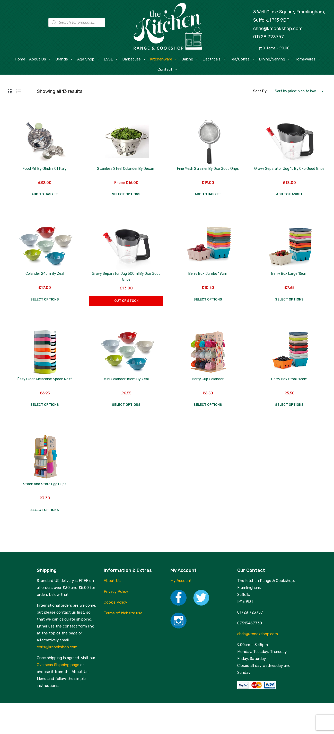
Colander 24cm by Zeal (44, 273)
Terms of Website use (123, 613)
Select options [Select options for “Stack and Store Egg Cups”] (44, 510)
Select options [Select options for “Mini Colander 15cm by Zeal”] (126, 404)
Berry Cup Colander (208, 379)
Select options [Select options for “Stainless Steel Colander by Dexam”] (126, 194)
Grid (10, 91)
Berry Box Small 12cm (289, 379)
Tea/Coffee (242, 59)
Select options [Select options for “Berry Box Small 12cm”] (289, 404)
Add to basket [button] (44, 194)
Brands (64, 59)
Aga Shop (88, 59)
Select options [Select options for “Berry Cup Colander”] (208, 404)
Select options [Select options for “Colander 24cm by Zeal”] (44, 299)
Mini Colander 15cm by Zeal (126, 379)
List (18, 91)
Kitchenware (164, 59)
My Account (181, 580)
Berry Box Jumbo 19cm (207, 273)
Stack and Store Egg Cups (44, 484)
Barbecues (134, 59)
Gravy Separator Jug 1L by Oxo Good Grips (289, 168)
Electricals (214, 59)
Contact (167, 69)
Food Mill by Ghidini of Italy (45, 168)
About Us (40, 59)
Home (20, 59)
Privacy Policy (116, 591)
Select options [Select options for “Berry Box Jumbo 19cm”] (208, 299)
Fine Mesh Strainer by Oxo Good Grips (208, 168)
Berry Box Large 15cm (289, 273)
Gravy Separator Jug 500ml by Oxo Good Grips (126, 276)
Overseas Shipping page (58, 664)
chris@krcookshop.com (278, 28)
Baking (190, 59)
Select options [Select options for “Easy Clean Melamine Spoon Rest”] (44, 404)
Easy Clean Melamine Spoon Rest (44, 379)
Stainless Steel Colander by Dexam (126, 168)
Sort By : (260, 91)
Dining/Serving (275, 59)
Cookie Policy (115, 602)
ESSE (111, 59)
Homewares (307, 59)
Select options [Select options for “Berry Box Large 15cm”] (289, 299)
